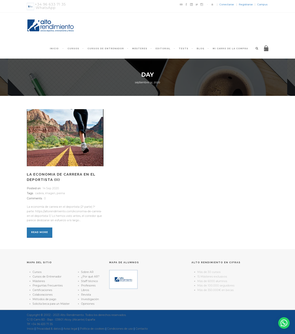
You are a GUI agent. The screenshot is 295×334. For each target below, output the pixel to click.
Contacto (141, 328)
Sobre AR (87, 272)
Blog (200, 48)
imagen (50, 193)
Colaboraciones (42, 294)
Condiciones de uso (120, 328)
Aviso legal (70, 328)
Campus (262, 4)
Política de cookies (92, 328)
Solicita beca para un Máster (51, 303)
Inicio (54, 48)
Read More (39, 232)
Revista (86, 294)
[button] (284, 323)
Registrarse (246, 4)
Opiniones (87, 303)
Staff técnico (89, 281)
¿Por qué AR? (90, 276)
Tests (183, 48)
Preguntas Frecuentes (48, 285)
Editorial (163, 48)
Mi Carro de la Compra (230, 48)
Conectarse (226, 4)
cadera (39, 193)
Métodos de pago (44, 299)
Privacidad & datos (48, 328)
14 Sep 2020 (51, 188)
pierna (61, 193)
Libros (85, 290)
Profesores (88, 285)
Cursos (73, 48)
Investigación (90, 299)
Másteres (139, 48)
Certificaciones (42, 290)
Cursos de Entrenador (105, 48)
